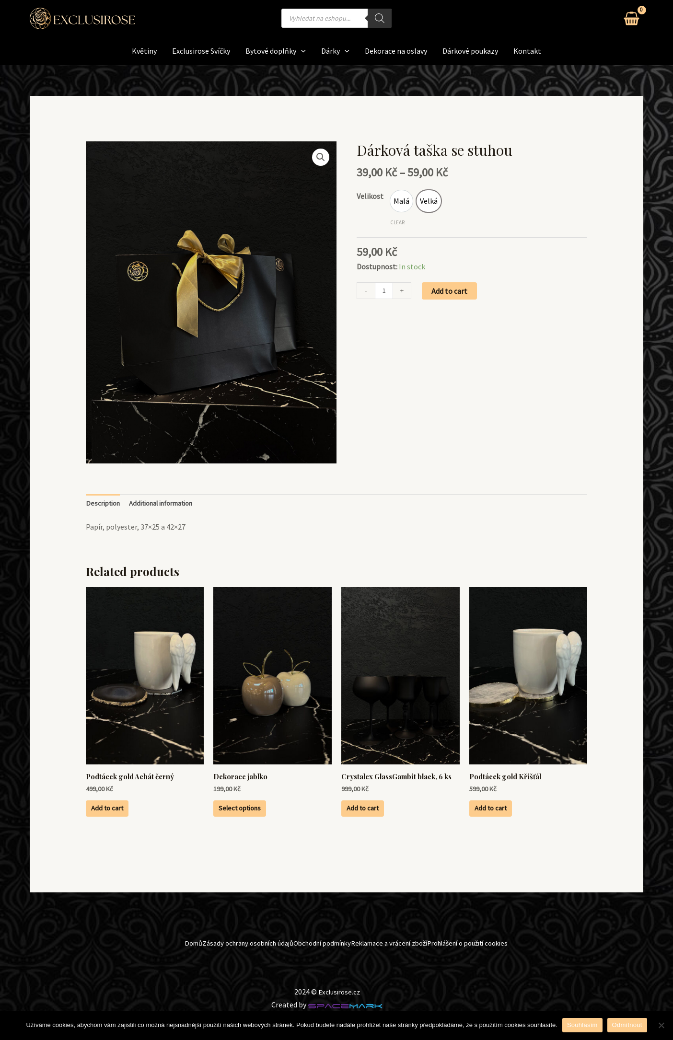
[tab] (105, 504)
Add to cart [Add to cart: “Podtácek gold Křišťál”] (506, 816)
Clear (397, 222)
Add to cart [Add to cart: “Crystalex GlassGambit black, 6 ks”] (378, 825)
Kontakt (527, 51)
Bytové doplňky (275, 51)
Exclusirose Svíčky (201, 51)
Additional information (171, 504)
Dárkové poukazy (470, 51)
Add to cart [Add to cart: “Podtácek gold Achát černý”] (123, 816)
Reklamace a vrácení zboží (397, 966)
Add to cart (451, 291)
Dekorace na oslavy (396, 51)
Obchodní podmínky (314, 966)
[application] (301, 51)
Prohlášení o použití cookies (493, 966)
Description (105, 504)
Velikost (370, 196)
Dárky (335, 51)
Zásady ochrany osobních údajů (223, 966)
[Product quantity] (385, 292)
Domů (156, 966)
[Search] (380, 18)
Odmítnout (627, 1024)
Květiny (144, 51)
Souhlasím (582, 1024)
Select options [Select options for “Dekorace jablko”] (256, 816)
